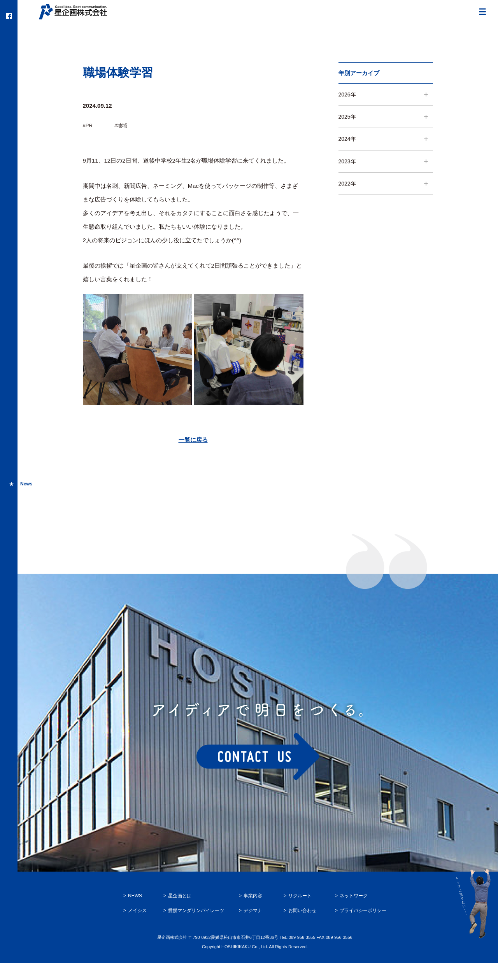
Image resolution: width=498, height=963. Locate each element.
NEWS (135, 895)
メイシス (137, 910)
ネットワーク (354, 895)
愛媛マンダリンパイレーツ (196, 910)
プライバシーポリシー (363, 910)
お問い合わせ (302, 910)
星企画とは (179, 895)
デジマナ (253, 910)
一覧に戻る (193, 439)
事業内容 (253, 895)
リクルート (300, 895)
